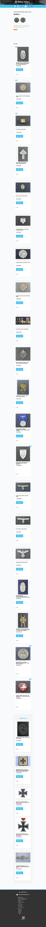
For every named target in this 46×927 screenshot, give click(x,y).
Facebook (26, 3)
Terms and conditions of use (23, 898)
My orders (20, 905)
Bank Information (21, 901)
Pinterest (32, 3)
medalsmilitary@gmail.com (23, 894)
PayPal (19, 900)
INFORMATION (20, 897)
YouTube (29, 3)
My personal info (21, 907)
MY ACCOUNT (20, 904)
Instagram (28, 3)
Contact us (20, 903)
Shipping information (21, 899)
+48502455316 (23, 892)
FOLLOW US (20, 908)
